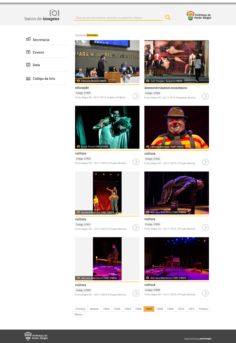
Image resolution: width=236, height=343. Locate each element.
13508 (160, 308)
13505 (128, 308)
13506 (138, 308)
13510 (181, 308)
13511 (192, 308)
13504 (117, 308)
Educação (92, 35)
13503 (106, 308)
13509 (170, 308)
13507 (149, 309)
